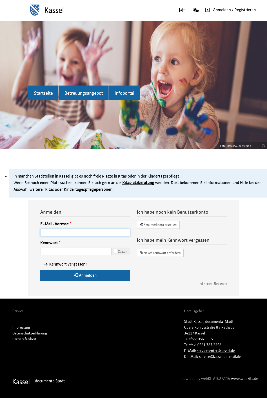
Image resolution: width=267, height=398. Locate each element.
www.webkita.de (244, 378)
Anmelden (85, 275)
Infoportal (124, 93)
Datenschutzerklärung (29, 333)
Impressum (21, 327)
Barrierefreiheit (24, 339)
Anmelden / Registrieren (229, 10)
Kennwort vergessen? (68, 264)
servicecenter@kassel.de (216, 351)
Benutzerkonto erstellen (158, 224)
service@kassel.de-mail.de (220, 356)
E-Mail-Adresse (54, 224)
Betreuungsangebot (84, 93)
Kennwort (49, 243)
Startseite (43, 93)
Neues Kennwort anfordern (160, 253)
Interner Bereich (212, 284)
